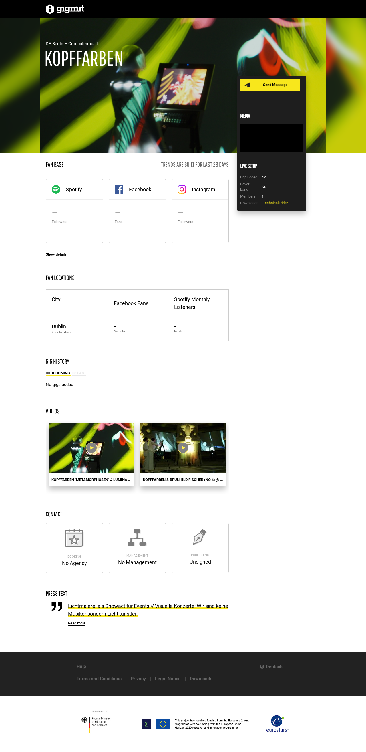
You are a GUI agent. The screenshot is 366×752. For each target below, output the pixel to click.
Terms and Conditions (99, 678)
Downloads (201, 678)
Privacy (138, 678)
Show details (56, 254)
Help (81, 666)
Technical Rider (275, 203)
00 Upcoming (58, 373)
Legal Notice (168, 678)
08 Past (79, 373)
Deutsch (274, 666)
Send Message (275, 85)
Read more (76, 623)
